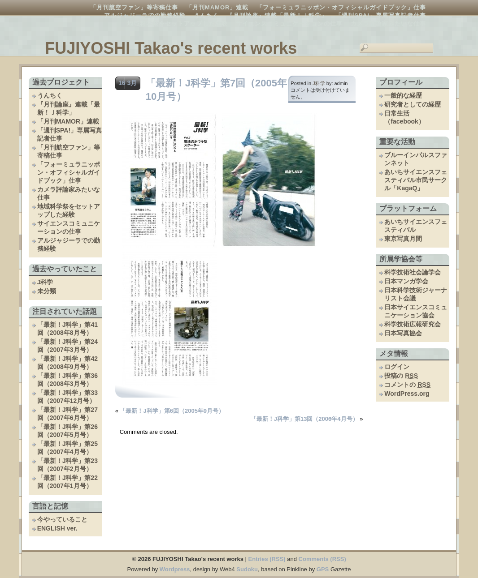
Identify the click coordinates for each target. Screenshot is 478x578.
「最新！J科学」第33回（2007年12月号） (67, 396)
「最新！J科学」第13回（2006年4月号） (304, 418)
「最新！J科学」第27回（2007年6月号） (67, 413)
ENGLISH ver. (57, 528)
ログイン (396, 366)
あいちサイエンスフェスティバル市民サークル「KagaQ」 (415, 180)
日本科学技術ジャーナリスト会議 (415, 294)
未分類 (46, 291)
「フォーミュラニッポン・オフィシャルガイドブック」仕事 (341, 7)
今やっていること (62, 519)
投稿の (401, 375)
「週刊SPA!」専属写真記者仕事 (380, 15)
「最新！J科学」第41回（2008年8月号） (67, 328)
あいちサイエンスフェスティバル (415, 225)
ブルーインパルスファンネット (415, 159)
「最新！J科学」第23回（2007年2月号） (67, 464)
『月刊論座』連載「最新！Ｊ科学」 (277, 15)
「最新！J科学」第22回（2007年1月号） (67, 481)
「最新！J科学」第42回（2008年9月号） (67, 362)
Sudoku (247, 569)
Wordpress (175, 569)
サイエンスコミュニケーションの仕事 (289, 23)
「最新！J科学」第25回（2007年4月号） (67, 447)
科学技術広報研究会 (412, 324)
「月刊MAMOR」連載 (217, 7)
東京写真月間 (403, 238)
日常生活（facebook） (404, 117)
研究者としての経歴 (412, 104)
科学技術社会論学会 (412, 272)
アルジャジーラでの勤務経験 (145, 15)
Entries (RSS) (267, 559)
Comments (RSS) (322, 559)
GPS (323, 569)
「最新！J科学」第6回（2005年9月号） (172, 410)
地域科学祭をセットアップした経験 (177, 23)
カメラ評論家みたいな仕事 (388, 23)
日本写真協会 (403, 333)
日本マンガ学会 (406, 281)
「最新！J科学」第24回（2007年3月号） (67, 345)
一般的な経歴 (403, 95)
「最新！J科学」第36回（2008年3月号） (67, 379)
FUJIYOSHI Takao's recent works (171, 48)
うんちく (206, 15)
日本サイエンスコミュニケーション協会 (415, 311)
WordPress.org (406, 393)
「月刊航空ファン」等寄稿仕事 (134, 7)
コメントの (407, 384)
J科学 (45, 282)
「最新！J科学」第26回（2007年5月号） (67, 430)
